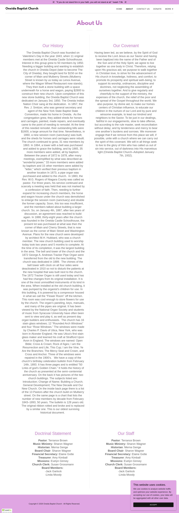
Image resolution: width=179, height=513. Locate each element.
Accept (153, 509)
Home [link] (119, 9)
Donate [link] (157, 9)
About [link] (129, 9)
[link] (21, 9)
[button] (169, 9)
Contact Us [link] (143, 9)
